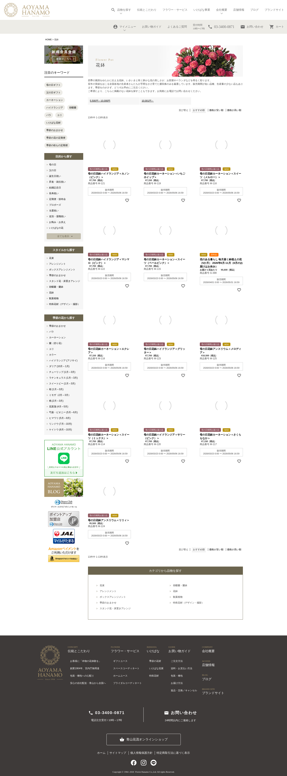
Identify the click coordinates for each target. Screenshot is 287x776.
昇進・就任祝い (57, 181)
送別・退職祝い (57, 216)
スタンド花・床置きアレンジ (64, 281)
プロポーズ (55, 204)
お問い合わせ (251, 26)
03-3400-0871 (106, 712)
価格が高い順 (234, 110)
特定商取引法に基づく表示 (173, 752)
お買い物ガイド (151, 26)
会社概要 (221, 9)
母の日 (52, 164)
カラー (52, 354)
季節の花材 (155, 661)
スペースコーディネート (126, 668)
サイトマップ (117, 752)
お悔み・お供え (57, 222)
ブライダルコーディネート (127, 683)
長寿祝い (54, 193)
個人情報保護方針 (141, 752)
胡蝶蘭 (72, 107)
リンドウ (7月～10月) (60, 423)
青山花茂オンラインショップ (144, 739)
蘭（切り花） (56, 343)
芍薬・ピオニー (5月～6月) (63, 412)
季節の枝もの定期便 (57, 145)
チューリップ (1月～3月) (62, 372)
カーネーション (54, 100)
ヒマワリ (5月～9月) (60, 418)
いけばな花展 (156, 668)
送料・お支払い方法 (181, 668)
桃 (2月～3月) (56, 400)
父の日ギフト (53, 92)
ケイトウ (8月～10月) (60, 429)
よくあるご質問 (177, 26)
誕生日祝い (55, 176)
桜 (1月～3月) (56, 389)
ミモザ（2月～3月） (60, 395)
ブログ (254, 9)
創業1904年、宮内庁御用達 (84, 668)
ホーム (101, 752)
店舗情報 (238, 9)
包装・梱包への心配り (82, 675)
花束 (51, 258)
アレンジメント (57, 263)
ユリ (59, 115)
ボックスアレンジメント (62, 269)
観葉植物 (54, 298)
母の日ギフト (53, 85)
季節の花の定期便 (55, 137)
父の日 (52, 170)
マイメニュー (124, 26)
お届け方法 (177, 683)
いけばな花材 (53, 122)
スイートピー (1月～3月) (62, 383)
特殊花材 (154, 675)
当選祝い (54, 210)
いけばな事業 (201, 9)
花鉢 (51, 292)
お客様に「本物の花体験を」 (85, 661)
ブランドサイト (274, 9)
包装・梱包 (177, 675)
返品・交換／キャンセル (184, 690)
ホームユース (120, 675)
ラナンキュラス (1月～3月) (63, 377)
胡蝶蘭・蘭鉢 (56, 286)
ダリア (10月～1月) (59, 366)
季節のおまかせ (54, 130)
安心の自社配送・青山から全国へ (88, 683)
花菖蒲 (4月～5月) (58, 406)
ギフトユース (120, 661)
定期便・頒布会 (57, 199)
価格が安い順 (216, 110)
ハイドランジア (54, 107)
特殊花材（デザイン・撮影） (64, 304)
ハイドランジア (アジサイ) (63, 360)
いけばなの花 (56, 228)
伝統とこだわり (147, 9)
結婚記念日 (55, 187)
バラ (48, 115)
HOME (48, 39)
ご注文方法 (177, 661)
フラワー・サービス (174, 9)
